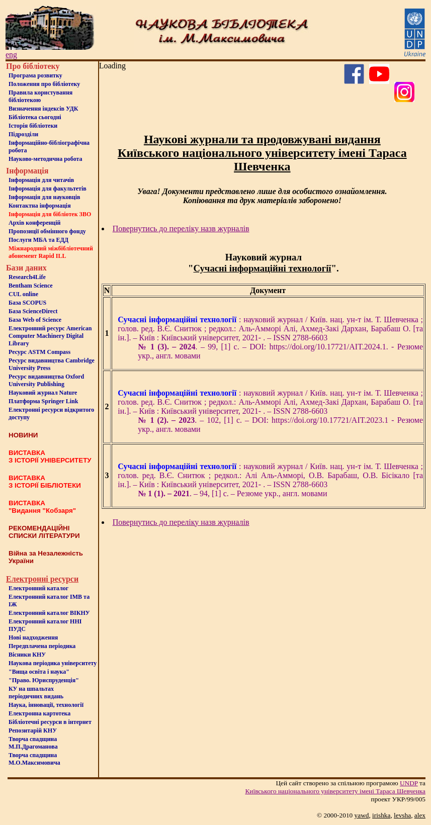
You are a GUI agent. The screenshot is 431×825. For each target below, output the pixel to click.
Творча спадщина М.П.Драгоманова (33, 743)
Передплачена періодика (42, 646)
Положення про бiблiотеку (44, 83)
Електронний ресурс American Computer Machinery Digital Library (50, 336)
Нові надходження (33, 637)
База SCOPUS (27, 302)
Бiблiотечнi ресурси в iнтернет (50, 721)
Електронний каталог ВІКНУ (49, 612)
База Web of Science (35, 319)
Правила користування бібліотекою (40, 96)
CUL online (23, 294)
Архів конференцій (35, 222)
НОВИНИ (23, 435)
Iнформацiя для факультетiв (48, 188)
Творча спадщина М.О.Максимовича (34, 759)
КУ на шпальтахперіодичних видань (36, 692)
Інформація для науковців (44, 197)
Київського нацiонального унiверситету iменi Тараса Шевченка (335, 791)
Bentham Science (31, 285)
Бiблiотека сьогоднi (35, 117)
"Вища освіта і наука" (39, 671)
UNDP (409, 783)
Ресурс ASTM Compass (39, 351)
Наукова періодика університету (53, 663)
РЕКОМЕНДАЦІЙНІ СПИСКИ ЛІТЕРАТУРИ (44, 531)
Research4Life (27, 277)
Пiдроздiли (23, 134)
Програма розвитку (35, 75)
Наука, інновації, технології (46, 704)
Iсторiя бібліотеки (33, 125)
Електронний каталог (38, 588)
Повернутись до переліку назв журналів (181, 228)
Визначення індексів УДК (43, 108)
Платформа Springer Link (43, 401)
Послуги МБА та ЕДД (38, 239)
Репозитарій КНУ (33, 730)
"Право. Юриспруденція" (44, 680)
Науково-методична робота (45, 158)
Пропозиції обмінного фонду (47, 231)
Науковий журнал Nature (43, 392)
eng (11, 54)
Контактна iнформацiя (40, 205)
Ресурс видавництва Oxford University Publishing (46, 380)
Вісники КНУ (27, 654)
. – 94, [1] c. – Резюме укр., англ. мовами (232, 493)
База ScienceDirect (33, 311)
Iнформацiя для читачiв (41, 180)
